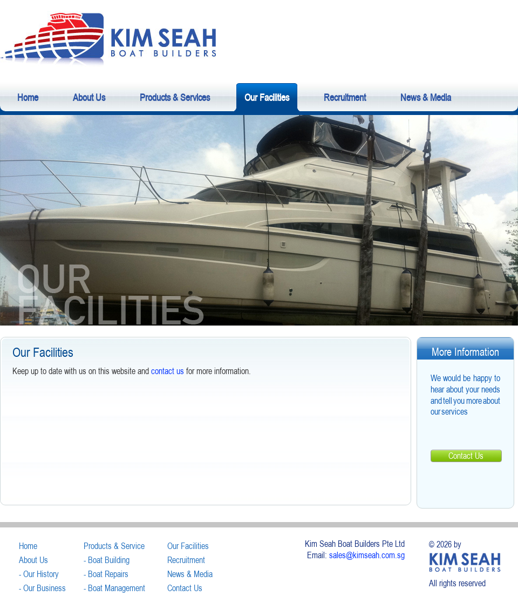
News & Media (190, 574)
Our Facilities (188, 546)
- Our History (39, 574)
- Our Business (42, 588)
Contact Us (465, 456)
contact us (167, 371)
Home (28, 546)
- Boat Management (114, 588)
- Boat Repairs (106, 574)
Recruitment (186, 560)
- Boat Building (107, 560)
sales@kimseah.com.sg (367, 555)
